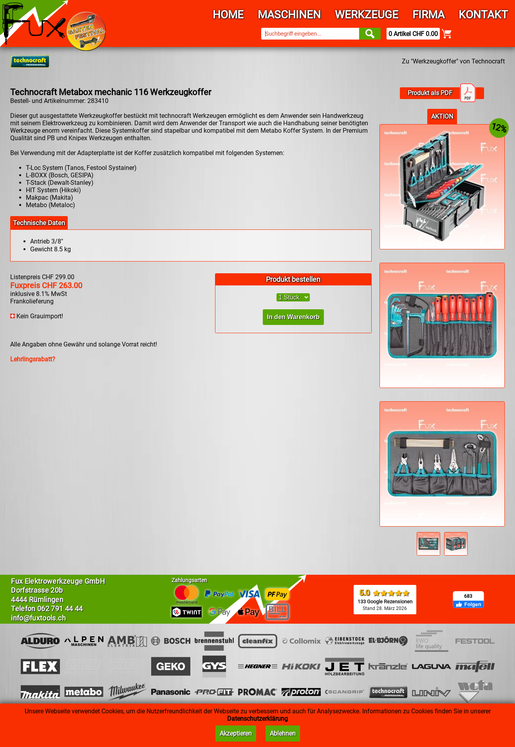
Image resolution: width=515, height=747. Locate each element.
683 (468, 596)
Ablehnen (283, 733)
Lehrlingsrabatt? (32, 359)
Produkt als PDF (442, 93)
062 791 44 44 (60, 608)
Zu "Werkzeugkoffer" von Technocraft (453, 61)
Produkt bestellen (293, 279)
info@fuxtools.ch (38, 618)
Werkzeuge (366, 14)
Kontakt (483, 14)
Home (228, 14)
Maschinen (289, 14)
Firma (428, 14)
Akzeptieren (236, 733)
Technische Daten (39, 223)
